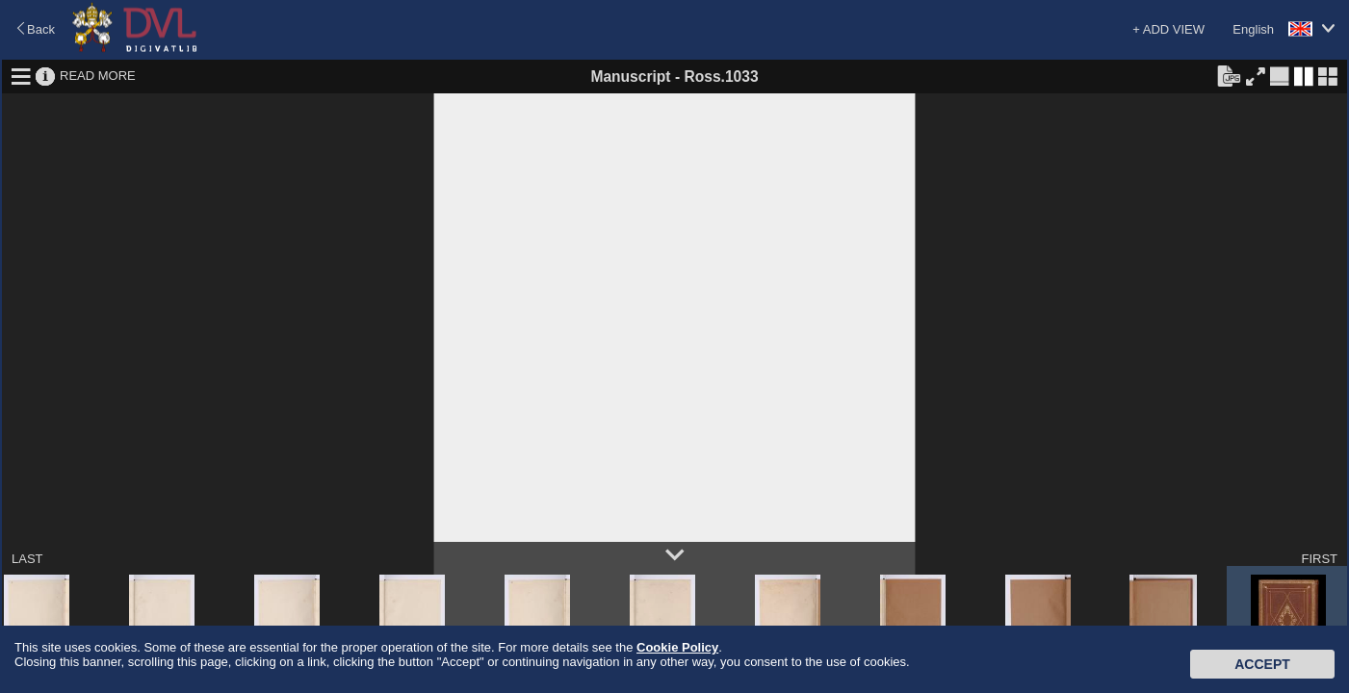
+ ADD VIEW (1168, 29)
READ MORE (98, 75)
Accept (1262, 664)
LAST (27, 559)
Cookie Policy (677, 647)
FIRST (1319, 559)
